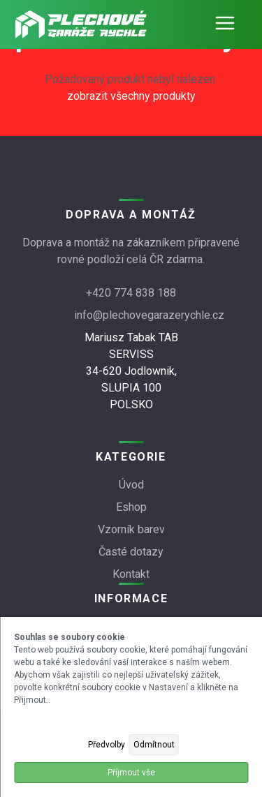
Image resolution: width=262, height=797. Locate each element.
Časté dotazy (131, 551)
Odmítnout (154, 745)
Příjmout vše (131, 772)
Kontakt (131, 574)
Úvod (131, 484)
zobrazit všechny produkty (131, 96)
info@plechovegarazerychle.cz (149, 315)
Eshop (131, 507)
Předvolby (106, 745)
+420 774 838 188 (131, 292)
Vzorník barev (131, 529)
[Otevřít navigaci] (225, 24)
